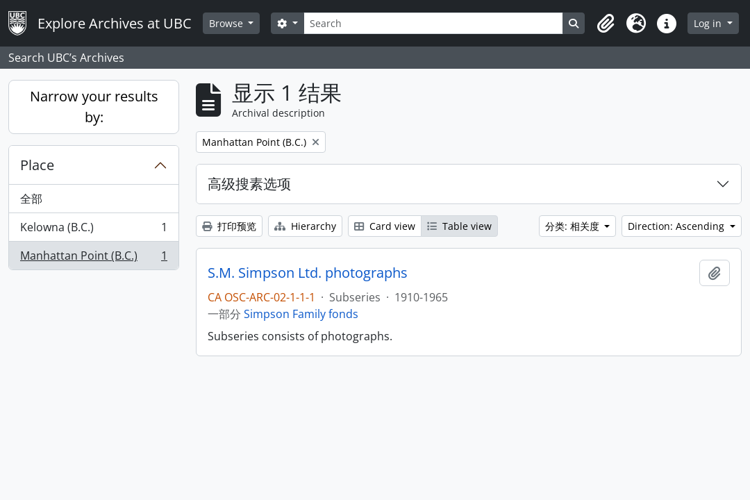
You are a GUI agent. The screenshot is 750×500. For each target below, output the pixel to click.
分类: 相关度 (573, 226)
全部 (31, 198)
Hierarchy (305, 226)
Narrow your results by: (94, 106)
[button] (605, 23)
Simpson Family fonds (301, 314)
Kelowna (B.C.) (93, 230)
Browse (227, 23)
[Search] (433, 23)
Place (37, 165)
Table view (459, 226)
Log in (709, 23)
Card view (384, 226)
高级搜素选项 (249, 183)
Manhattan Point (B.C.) (93, 258)
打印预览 (229, 226)
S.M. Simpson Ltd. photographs (308, 273)
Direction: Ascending (677, 226)
